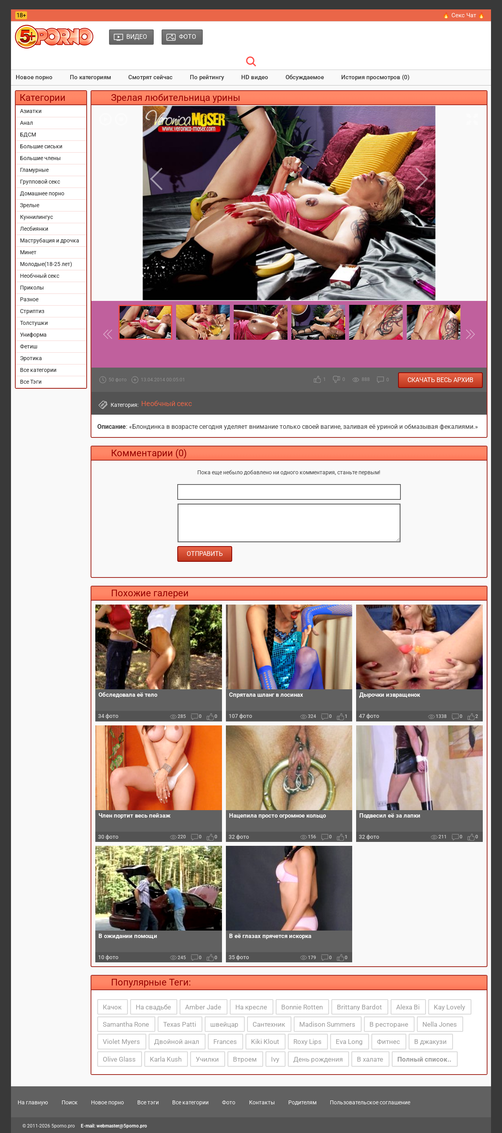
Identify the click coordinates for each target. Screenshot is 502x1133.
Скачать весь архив (440, 380)
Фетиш (28, 346)
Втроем (245, 1059)
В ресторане (388, 1024)
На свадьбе (153, 1007)
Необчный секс (39, 276)
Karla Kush (166, 1059)
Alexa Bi (408, 1007)
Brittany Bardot (359, 1007)
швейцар (224, 1024)
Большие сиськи (41, 146)
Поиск (70, 1102)
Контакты (262, 1102)
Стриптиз (32, 311)
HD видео (254, 77)
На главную (33, 1102)
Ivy (275, 1059)
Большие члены (40, 158)
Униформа (33, 335)
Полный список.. (424, 1059)
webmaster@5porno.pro (121, 1126)
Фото (228, 1102)
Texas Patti (179, 1024)
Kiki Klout (265, 1042)
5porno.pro (63, 1126)
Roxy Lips (307, 1042)
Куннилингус (36, 217)
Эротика (31, 358)
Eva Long (349, 1042)
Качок (112, 1007)
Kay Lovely (449, 1007)
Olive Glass (119, 1059)
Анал (26, 123)
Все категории (38, 370)
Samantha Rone (126, 1024)
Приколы (32, 287)
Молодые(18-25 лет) (46, 264)
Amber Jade (203, 1007)
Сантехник (269, 1024)
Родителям (302, 1102)
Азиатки (31, 111)
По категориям (90, 77)
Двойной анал (176, 1042)
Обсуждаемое (305, 77)
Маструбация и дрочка (49, 240)
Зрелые (29, 205)
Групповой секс (40, 182)
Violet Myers (121, 1042)
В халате (370, 1059)
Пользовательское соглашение (370, 1102)
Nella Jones (439, 1024)
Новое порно (34, 77)
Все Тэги (31, 382)
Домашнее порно (42, 193)
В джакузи (430, 1042)
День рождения (318, 1059)
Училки (207, 1059)
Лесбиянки (34, 229)
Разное (29, 299)
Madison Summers (327, 1024)
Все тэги (148, 1102)
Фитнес (388, 1042)
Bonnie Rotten (302, 1007)
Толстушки (34, 323)
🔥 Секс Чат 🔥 (463, 15)
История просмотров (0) (375, 77)
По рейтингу (207, 77)
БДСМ (28, 134)
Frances (225, 1042)
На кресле (251, 1007)
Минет (28, 252)
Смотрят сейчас (150, 77)
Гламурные (34, 170)
